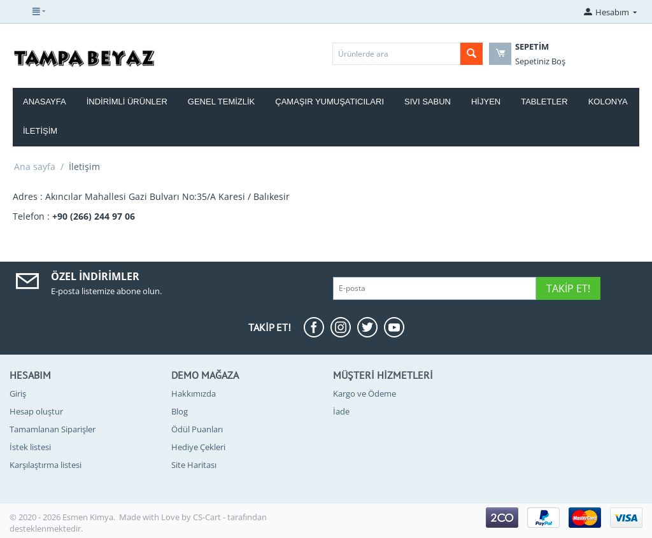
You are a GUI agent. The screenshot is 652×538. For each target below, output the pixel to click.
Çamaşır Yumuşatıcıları (329, 101)
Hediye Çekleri (198, 447)
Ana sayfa (34, 166)
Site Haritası (193, 465)
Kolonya (608, 101)
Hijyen (485, 101)
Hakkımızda (193, 393)
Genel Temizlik (221, 101)
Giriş (18, 393)
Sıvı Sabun (427, 101)
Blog (179, 411)
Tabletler (544, 101)
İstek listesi (30, 447)
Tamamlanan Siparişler (53, 429)
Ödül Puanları (197, 429)
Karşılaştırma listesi (46, 465)
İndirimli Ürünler (127, 101)
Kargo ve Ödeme (364, 393)
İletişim (40, 131)
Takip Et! (568, 288)
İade (341, 411)
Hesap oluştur (36, 411)
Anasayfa (44, 101)
